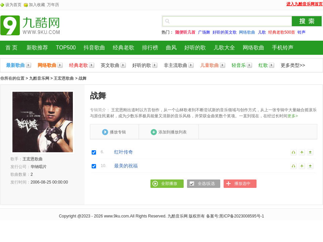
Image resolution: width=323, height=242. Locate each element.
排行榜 (150, 47)
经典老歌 (123, 47)
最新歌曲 (15, 65)
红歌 (263, 65)
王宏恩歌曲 (64, 78)
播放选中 (242, 183)
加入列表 (302, 152)
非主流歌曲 (175, 65)
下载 (310, 152)
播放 (293, 152)
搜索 (307, 21)
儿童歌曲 (209, 65)
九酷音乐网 (39, 78)
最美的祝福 (126, 165)
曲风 (171, 47)
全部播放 (169, 183)
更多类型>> (293, 65)
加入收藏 (37, 4)
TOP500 (66, 47)
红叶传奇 (123, 152)
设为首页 (13, 4)
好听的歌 (195, 47)
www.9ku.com (116, 216)
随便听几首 (185, 32)
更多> (292, 116)
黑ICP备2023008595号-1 (241, 216)
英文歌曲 (110, 65)
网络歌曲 (253, 47)
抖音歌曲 (94, 47)
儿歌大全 (224, 47)
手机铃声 (282, 47)
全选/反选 (206, 183)
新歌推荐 (37, 47)
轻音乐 (239, 65)
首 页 (11, 47)
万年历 (53, 4)
